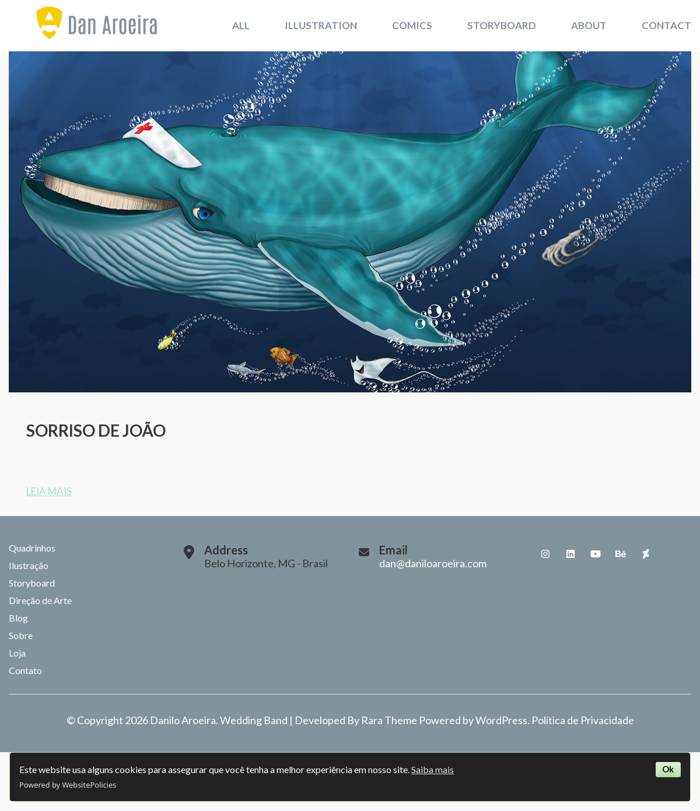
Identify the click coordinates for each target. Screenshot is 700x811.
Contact (666, 25)
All (241, 25)
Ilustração (28, 565)
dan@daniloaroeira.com (433, 563)
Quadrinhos (32, 547)
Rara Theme (389, 720)
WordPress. (502, 720)
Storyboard (501, 25)
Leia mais (49, 491)
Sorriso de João (96, 430)
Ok (668, 769)
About (589, 25)
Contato (25, 670)
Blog (18, 617)
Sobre (21, 635)
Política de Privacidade (582, 720)
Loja (17, 652)
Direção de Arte (40, 600)
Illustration (321, 25)
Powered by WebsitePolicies (67, 785)
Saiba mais (432, 769)
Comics (412, 25)
